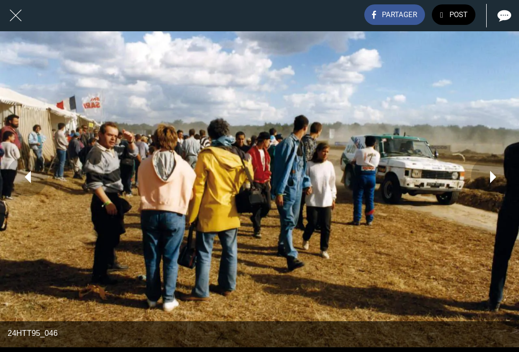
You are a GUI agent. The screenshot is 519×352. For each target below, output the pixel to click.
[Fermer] (16, 16)
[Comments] (503, 15)
